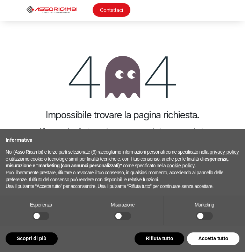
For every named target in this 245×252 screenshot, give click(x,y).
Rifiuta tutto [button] (159, 238)
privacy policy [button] (224, 152)
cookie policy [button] (181, 165)
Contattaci (111, 10)
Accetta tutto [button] (213, 238)
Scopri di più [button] (31, 238)
